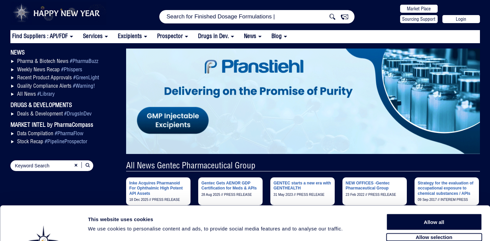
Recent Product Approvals (58, 77)
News (250, 35)
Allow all (434, 185)
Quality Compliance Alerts (56, 85)
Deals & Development (54, 113)
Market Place (419, 9)
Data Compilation (50, 133)
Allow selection (434, 200)
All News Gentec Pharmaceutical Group (191, 165)
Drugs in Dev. (213, 35)
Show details (352, 228)
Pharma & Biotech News (57, 61)
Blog (276, 35)
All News (36, 93)
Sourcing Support (418, 19)
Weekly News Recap (49, 69)
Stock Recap (52, 141)
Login (461, 19)
